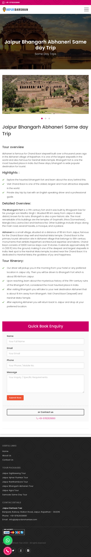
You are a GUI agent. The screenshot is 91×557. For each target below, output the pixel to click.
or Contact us (45, 412)
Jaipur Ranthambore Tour (15, 481)
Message (12, 372)
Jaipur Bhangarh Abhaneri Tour (17, 486)
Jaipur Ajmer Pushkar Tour (15, 477)
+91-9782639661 (12, 2)
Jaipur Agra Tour (10, 490)
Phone (10, 360)
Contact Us (7, 459)
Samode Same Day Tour (14, 494)
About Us (6, 455)
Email (10, 348)
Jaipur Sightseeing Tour (14, 473)
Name (10, 336)
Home (5, 451)
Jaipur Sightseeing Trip (15, 9)
